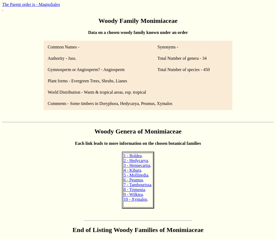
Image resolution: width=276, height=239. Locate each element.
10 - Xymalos (135, 199)
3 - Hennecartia (137, 165)
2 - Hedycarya (136, 160)
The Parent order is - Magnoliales (31, 4)
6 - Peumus (133, 180)
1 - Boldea (133, 155)
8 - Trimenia (134, 189)
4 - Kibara (132, 170)
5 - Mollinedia (136, 175)
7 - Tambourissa (137, 184)
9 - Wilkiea (133, 194)
